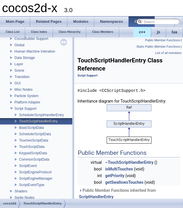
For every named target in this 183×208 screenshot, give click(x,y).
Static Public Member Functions (158, 47)
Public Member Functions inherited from (117, 193)
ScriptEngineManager (35, 179)
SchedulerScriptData (35, 134)
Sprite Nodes (24, 198)
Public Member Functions (162, 40)
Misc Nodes (23, 90)
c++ (142, 32)
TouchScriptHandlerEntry (38, 121)
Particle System (26, 96)
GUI (17, 83)
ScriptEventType (31, 185)
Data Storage (24, 58)
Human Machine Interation (34, 51)
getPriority (115, 175)
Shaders (20, 191)
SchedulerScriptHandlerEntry (41, 115)
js (158, 32)
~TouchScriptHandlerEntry (129, 162)
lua (174, 32)
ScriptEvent (28, 166)
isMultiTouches (119, 169)
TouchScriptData (32, 147)
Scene (19, 70)
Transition (21, 77)
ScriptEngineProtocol (35, 172)
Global (19, 45)
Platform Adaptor (27, 102)
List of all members (168, 53)
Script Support (25, 109)
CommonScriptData (34, 159)
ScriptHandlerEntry (96, 196)
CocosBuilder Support (31, 39)
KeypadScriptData (33, 153)
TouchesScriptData (33, 140)
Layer (18, 64)
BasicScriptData (31, 128)
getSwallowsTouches (124, 182)
